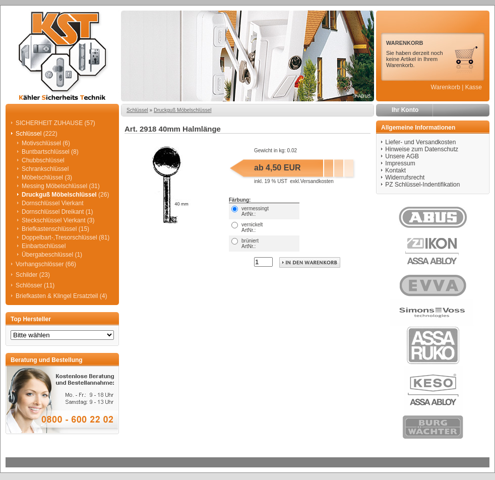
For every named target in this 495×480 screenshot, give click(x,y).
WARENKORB (404, 43)
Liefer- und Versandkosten (420, 142)
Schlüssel (137, 110)
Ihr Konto (405, 109)
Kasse (473, 87)
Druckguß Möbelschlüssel (183, 110)
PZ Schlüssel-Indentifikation (422, 184)
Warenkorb (445, 87)
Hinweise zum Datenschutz (421, 149)
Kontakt (395, 170)
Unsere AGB (402, 156)
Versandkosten (317, 181)
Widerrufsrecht (404, 177)
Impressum (400, 163)
